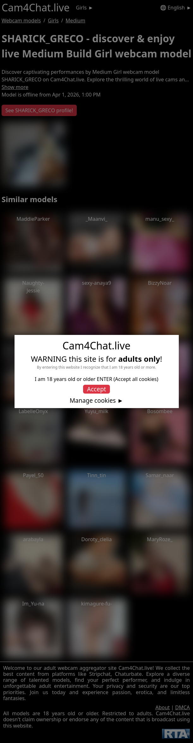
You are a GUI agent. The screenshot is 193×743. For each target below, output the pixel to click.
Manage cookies (92, 400)
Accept (96, 389)
